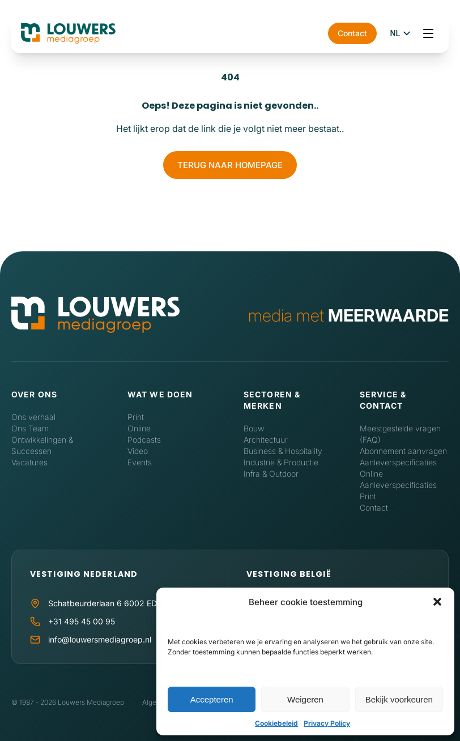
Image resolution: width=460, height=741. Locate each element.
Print (135, 417)
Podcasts (144, 439)
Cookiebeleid (276, 723)
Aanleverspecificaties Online (398, 467)
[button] (437, 601)
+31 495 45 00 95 (81, 621)
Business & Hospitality (283, 451)
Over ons (34, 394)
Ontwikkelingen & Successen (42, 445)
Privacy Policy (327, 723)
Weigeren (305, 699)
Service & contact (383, 399)
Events (139, 462)
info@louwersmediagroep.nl (99, 639)
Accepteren (211, 699)
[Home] (95, 315)
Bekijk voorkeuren (399, 699)
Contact (352, 33)
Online (139, 428)
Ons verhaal (33, 417)
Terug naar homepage (230, 165)
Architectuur (266, 439)
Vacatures (29, 462)
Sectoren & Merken (272, 399)
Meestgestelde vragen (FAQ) (400, 433)
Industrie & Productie (281, 462)
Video (137, 451)
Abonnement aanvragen (403, 451)
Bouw (254, 428)
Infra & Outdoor (271, 473)
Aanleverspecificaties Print (398, 490)
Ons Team (30, 428)
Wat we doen (160, 394)
